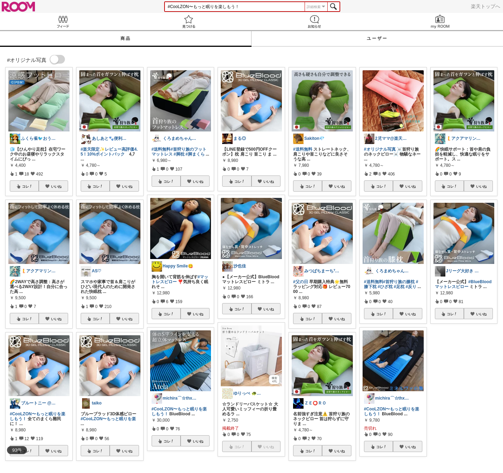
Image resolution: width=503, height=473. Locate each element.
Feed (63, 21)
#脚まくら (195, 154)
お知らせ (314, 21)
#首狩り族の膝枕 (399, 281)
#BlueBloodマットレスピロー (463, 284)
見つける (189, 21)
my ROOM (440, 21)
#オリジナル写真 (380, 149)
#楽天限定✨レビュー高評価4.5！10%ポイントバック (109, 152)
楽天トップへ (485, 6)
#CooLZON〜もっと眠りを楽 (108, 418)
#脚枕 (179, 154)
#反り (411, 286)
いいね (56, 186)
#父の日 (300, 281)
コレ (27, 186)
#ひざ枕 (385, 286)
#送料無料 (161, 149)
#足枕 (399, 286)
